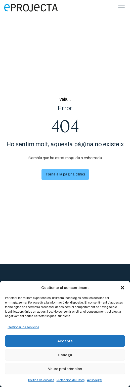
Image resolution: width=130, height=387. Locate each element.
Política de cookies (41, 380)
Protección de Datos (70, 380)
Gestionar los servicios (23, 327)
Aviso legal (94, 380)
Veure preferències (65, 369)
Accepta (65, 341)
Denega (65, 355)
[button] (122, 287)
